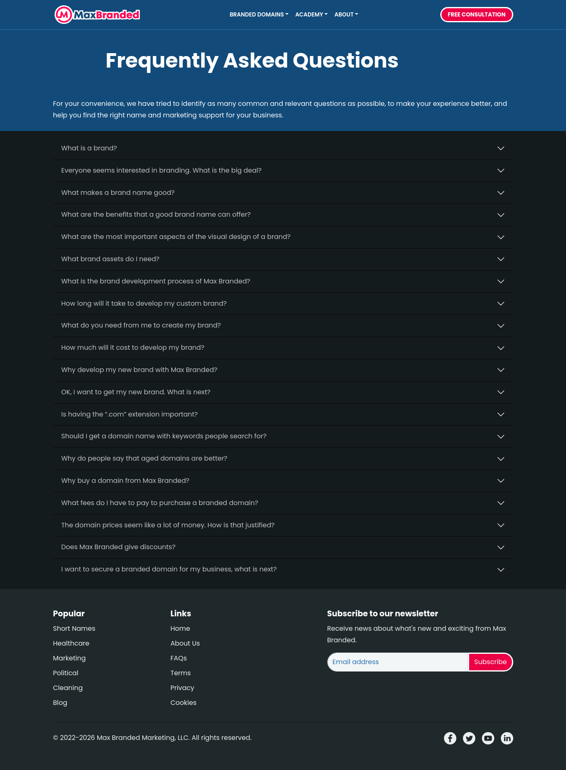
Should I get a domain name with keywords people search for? (164, 436)
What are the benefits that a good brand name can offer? (156, 214)
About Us (185, 643)
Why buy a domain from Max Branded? (125, 480)
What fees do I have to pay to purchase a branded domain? (159, 503)
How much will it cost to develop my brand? (132, 347)
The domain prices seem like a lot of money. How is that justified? (168, 525)
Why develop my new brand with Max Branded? (139, 369)
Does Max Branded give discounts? (118, 547)
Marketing (69, 658)
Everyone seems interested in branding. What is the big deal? (161, 170)
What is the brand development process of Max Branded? (156, 281)
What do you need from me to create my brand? (141, 325)
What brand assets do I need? (110, 259)
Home (180, 628)
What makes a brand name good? (118, 192)
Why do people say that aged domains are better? (144, 458)
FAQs (179, 658)
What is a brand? (89, 148)
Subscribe (490, 662)
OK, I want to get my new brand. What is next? (136, 392)
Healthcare (71, 643)
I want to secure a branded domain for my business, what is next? (169, 569)
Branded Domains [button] (257, 15)
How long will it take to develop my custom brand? (144, 303)
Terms (181, 673)
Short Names (74, 628)
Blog (60, 702)
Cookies (184, 702)
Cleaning (68, 688)
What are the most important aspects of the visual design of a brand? (176, 236)
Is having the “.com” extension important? (129, 414)
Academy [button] (309, 15)
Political (66, 673)
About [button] (343, 15)
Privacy (183, 688)
